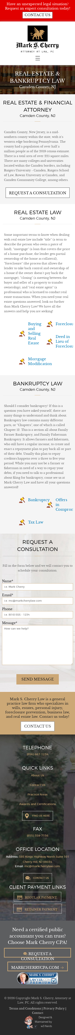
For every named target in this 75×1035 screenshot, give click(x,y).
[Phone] (37, 614)
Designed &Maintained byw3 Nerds (43, 1021)
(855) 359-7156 (37, 835)
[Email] (37, 600)
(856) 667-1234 (37, 754)
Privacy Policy (54, 1008)
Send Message (37, 679)
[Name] (37, 586)
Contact (37, 1013)
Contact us (37, 15)
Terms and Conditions (25, 1008)
